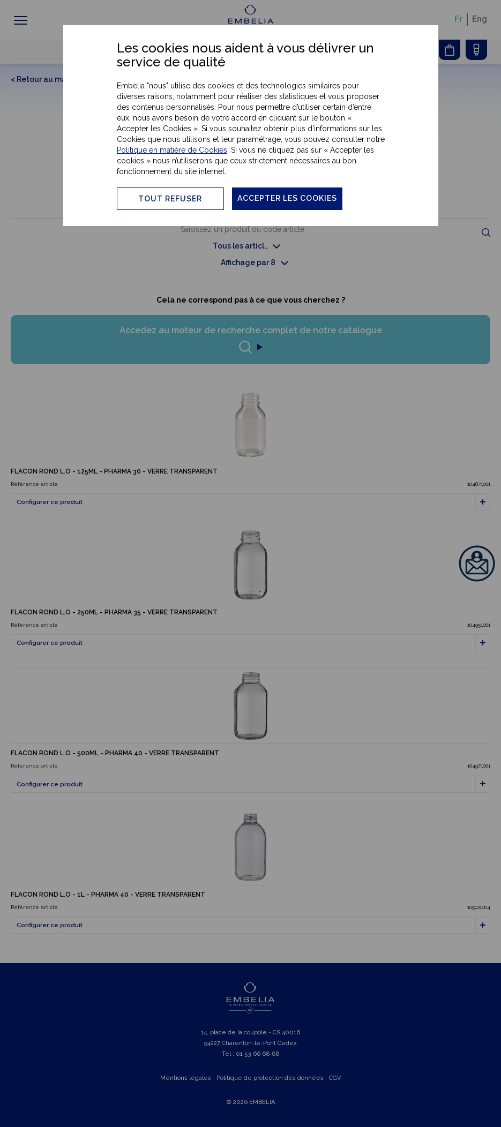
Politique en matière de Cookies (172, 150)
